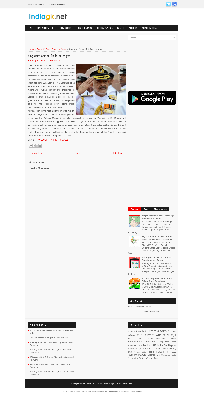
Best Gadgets (136, 391)
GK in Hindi (169, 338)
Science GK (154, 355)
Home (30, 28)
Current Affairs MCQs (58, 4)
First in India (135, 338)
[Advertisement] (65, 40)
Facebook (41, 140)
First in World (152, 339)
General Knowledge (47, 27)
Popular (134, 209)
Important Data (135, 345)
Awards (140, 331)
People (151, 352)
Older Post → (119, 153)
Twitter (53, 140)
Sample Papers (137, 354)
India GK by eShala (36, 4)
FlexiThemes (75, 391)
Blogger (157, 312)
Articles (131, 331)
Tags (146, 209)
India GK (120, 28)
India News (167, 349)
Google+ (64, 140)
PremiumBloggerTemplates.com (117, 391)
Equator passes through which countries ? (49, 338)
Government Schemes (142, 341)
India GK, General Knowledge (100, 384)
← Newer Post (35, 153)
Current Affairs (85, 28)
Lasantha (100, 391)
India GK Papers (166, 345)
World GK (133, 28)
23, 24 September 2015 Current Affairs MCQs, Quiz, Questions (157, 237)
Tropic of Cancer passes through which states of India (158, 217)
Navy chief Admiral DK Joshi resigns (49, 55)
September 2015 (168, 355)
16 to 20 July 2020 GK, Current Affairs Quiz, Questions (157, 279)
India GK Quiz (67, 27)
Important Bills (168, 342)
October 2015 (140, 352)
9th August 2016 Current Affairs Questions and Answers (157, 258)
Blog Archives (160, 209)
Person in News (59, 49)
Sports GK (136, 358)
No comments (54, 60)
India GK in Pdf (153, 348)
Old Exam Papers (106, 27)
